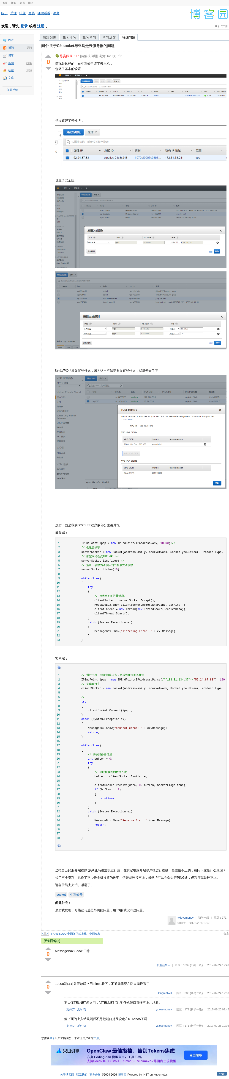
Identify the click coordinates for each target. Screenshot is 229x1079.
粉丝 (22, 13)
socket (61, 894)
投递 (29, 63)
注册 (40, 26)
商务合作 (95, 1074)
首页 (5, 3)
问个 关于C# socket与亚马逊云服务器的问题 (77, 46)
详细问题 (128, 37)
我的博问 (89, 37)
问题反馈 (12, 90)
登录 (24, 26)
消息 (56, 13)
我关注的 (69, 37)
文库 (11, 77)
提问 (29, 47)
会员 (22, 3)
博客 (11, 55)
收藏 (11, 70)
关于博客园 (67, 1074)
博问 (11, 47)
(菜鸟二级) (196, 993)
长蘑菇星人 (163, 965)
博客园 (122, 1074)
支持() (70, 1009)
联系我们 (81, 1074)
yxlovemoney (185, 917)
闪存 (11, 40)
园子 (4, 13)
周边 (30, 3)
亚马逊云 (76, 894)
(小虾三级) (196, 965)
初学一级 (203, 917)
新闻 (13, 3)
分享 (226, 933)
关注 (13, 13)
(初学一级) (196, 1009)
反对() (81, 1009)
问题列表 (49, 37)
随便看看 (44, 13)
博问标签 (109, 37)
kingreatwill (165, 993)
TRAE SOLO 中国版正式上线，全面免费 (75, 933)
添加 (29, 70)
